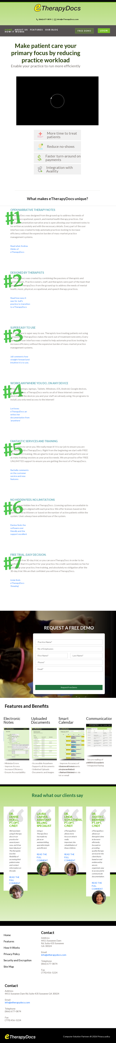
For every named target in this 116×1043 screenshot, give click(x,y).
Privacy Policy (12, 954)
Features (36, 30)
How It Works (12, 947)
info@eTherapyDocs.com (67, 19)
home (8, 30)
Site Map (9, 966)
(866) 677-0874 (45, 19)
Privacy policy (103, 1036)
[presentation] (52, 677)
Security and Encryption (18, 960)
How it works (15, 32)
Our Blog (51, 30)
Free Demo (84, 31)
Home (7, 935)
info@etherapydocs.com (53, 954)
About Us (21, 30)
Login (104, 30)
